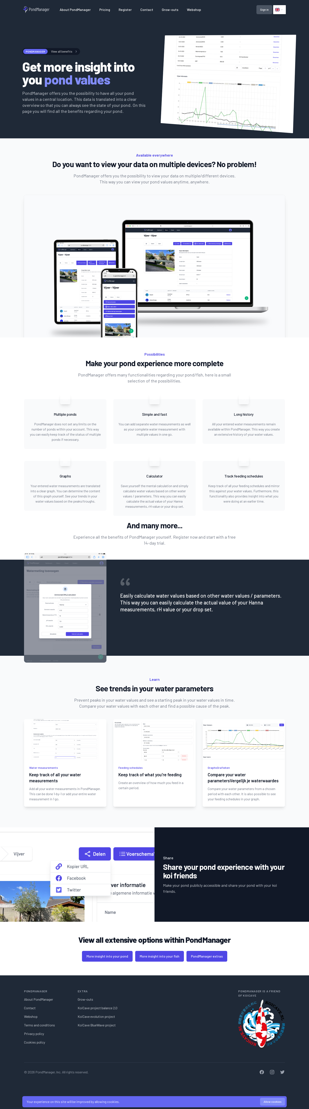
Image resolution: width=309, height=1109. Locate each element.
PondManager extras (207, 956)
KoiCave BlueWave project (97, 1025)
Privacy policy (34, 1034)
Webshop (194, 10)
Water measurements (43, 767)
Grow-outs (170, 10)
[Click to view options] (279, 9)
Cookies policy (34, 1042)
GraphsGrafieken (219, 767)
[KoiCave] (261, 1024)
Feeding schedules (130, 767)
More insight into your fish (159, 956)
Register (125, 10)
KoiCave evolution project (96, 1016)
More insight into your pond (107, 956)
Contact (146, 10)
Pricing (104, 10)
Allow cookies (273, 1101)
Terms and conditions (39, 1025)
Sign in (264, 9)
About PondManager (75, 10)
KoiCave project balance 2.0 (97, 1008)
